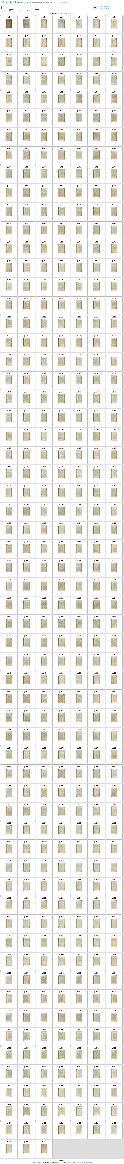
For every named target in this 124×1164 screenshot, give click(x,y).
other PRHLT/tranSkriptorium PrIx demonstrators (78, 1162)
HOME (60, 13)
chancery (67, 13)
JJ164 (73, 13)
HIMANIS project (36, 1162)
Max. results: (30, 11)
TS (63, 1160)
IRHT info (50, 1162)
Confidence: (5, 11)
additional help (58, 1162)
